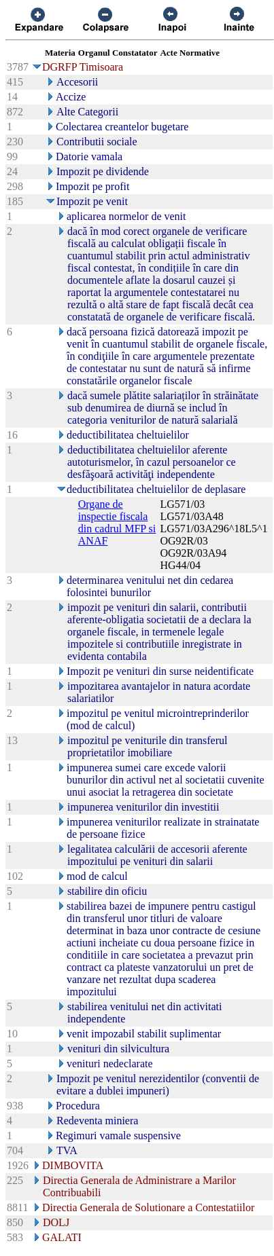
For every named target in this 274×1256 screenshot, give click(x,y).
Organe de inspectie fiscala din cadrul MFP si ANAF (117, 522)
